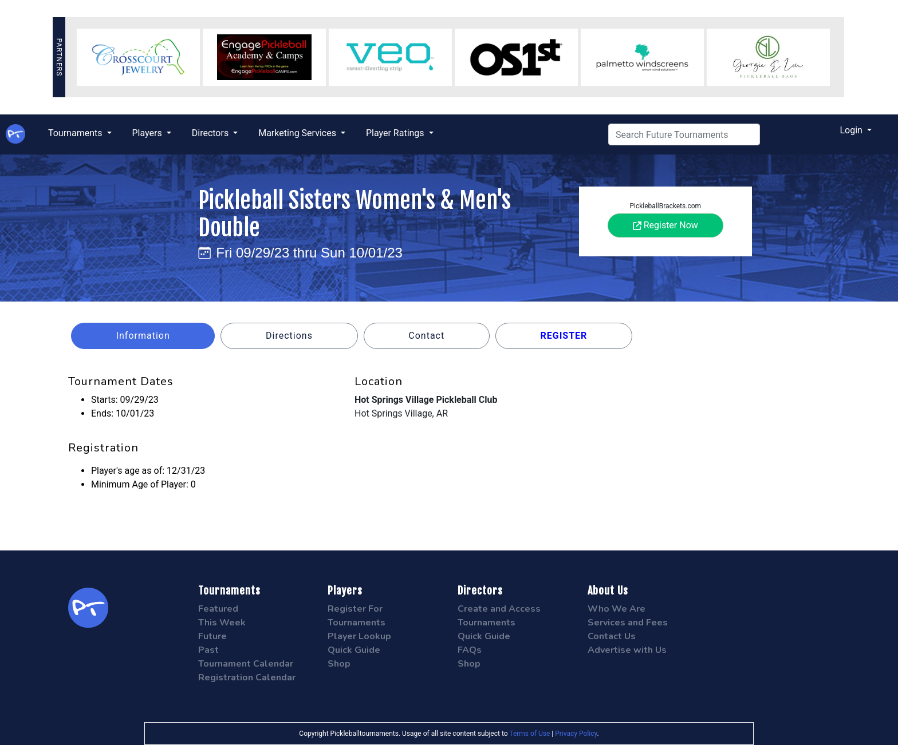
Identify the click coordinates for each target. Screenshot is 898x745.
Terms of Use (529, 734)
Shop (339, 663)
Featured (218, 609)
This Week (222, 622)
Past (208, 650)
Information (143, 335)
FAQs (470, 650)
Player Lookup (359, 636)
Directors (211, 133)
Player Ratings (396, 133)
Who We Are (616, 609)
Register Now (665, 225)
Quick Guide (354, 650)
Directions (289, 335)
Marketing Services (298, 133)
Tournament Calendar (245, 663)
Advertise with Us (627, 650)
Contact (426, 335)
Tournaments (76, 133)
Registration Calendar (247, 677)
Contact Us (612, 636)
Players (148, 133)
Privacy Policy (576, 734)
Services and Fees (628, 622)
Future (212, 636)
